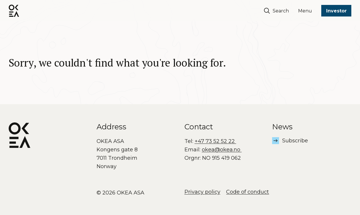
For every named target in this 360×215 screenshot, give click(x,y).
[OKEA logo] (14, 11)
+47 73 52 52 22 (215, 141)
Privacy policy (202, 192)
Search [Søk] (276, 11)
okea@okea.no (222, 149)
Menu (305, 11)
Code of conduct (247, 192)
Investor (336, 11)
